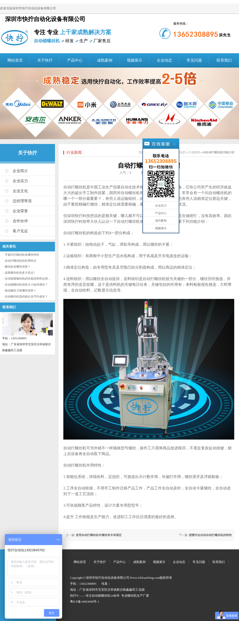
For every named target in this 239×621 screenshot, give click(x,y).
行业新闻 (74, 152)
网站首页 (15, 60)
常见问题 (194, 60)
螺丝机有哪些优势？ (18, 266)
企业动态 (164, 60)
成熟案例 (104, 60)
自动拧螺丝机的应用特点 (20, 260)
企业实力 (20, 181)
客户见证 (20, 231)
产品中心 (74, 60)
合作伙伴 (20, 221)
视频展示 (134, 60)
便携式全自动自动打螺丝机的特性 (210, 535)
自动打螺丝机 (74, 187)
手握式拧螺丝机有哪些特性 (22, 254)
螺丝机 (132, 595)
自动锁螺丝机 (101, 595)
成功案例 (161, 220)
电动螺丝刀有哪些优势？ (20, 290)
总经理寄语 (22, 201)
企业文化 (20, 191)
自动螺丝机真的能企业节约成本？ (26, 296)
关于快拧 (45, 60)
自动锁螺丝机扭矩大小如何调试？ (26, 284)
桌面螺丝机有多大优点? (20, 272)
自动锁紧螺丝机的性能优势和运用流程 (29, 278)
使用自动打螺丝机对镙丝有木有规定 (99, 535)
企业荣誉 (20, 211)
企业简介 (20, 171)
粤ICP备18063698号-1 (84, 601)
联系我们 (224, 60)
